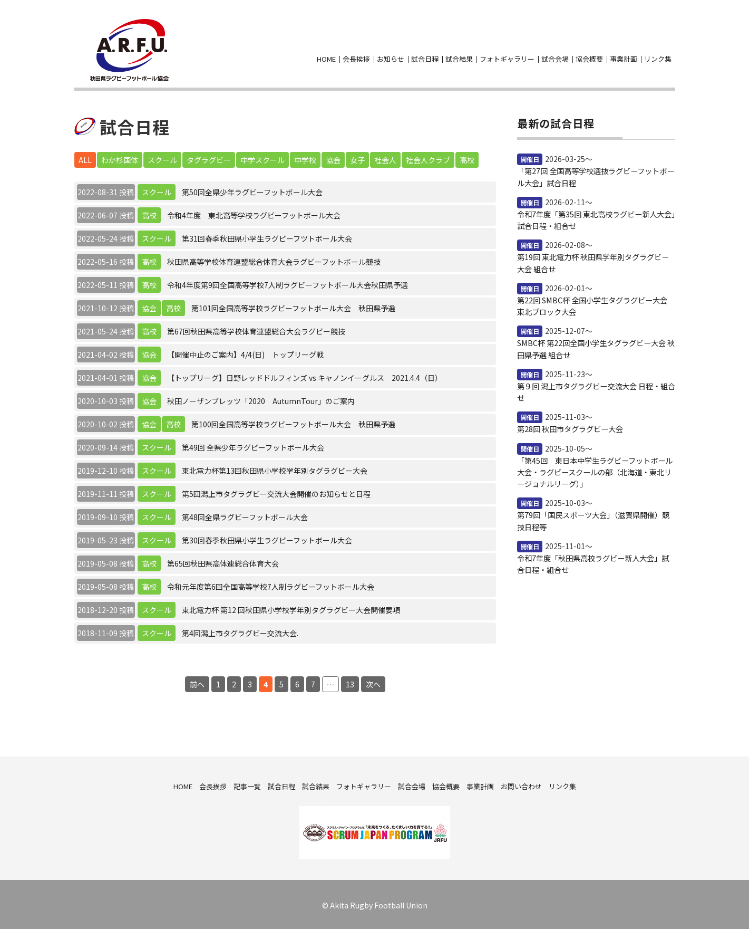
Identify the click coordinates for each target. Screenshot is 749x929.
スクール (162, 157)
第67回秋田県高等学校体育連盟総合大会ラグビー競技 (256, 329)
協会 (333, 157)
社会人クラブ (428, 157)
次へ (373, 682)
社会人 (385, 157)
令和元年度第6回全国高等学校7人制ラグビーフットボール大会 (270, 584)
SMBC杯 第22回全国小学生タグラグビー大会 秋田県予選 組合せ (595, 345)
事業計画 (623, 58)
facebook (650, 41)
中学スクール (262, 157)
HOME (326, 58)
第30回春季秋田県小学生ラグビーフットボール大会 (267, 538)
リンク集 (658, 58)
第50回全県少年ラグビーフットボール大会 (252, 190)
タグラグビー (209, 157)
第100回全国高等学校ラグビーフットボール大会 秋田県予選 (293, 422)
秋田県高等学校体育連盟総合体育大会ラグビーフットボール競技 (274, 259)
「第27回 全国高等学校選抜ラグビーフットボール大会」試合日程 (595, 175)
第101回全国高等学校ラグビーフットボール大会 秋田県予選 (293, 306)
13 (350, 682)
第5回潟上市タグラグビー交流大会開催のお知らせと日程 (276, 491)
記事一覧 (247, 784)
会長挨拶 (356, 58)
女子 (357, 157)
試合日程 (425, 58)
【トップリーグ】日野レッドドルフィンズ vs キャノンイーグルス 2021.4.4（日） (304, 375)
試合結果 (459, 58)
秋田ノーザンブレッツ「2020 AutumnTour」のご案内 (261, 399)
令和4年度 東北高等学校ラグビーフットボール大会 (254, 213)
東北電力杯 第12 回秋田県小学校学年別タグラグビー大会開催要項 (291, 607)
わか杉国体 (119, 157)
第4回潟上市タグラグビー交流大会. (240, 631)
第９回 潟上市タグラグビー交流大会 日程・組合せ (596, 388)
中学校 (305, 157)
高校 (467, 157)
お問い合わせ (669, 41)
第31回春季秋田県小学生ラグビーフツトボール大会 (267, 236)
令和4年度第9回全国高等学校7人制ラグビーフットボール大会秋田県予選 (287, 282)
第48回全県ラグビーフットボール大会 (245, 515)
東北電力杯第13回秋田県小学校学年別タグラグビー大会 (274, 468)
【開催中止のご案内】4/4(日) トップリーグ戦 (245, 352)
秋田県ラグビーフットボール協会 (128, 49)
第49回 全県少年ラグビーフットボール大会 (253, 445)
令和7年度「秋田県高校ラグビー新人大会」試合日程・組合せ (593, 559)
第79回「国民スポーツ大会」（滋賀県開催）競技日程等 (593, 516)
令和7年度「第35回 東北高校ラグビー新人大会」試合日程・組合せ (596, 217)
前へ (197, 682)
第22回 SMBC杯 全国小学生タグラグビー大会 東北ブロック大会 (592, 303)
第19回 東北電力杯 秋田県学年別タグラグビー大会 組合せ (593, 260)
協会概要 (589, 58)
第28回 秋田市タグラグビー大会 (570, 425)
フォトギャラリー (507, 58)
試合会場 (555, 58)
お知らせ (390, 58)
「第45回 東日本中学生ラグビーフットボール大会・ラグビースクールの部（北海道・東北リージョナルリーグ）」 (595, 468)
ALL (85, 157)
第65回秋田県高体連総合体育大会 (223, 561)
